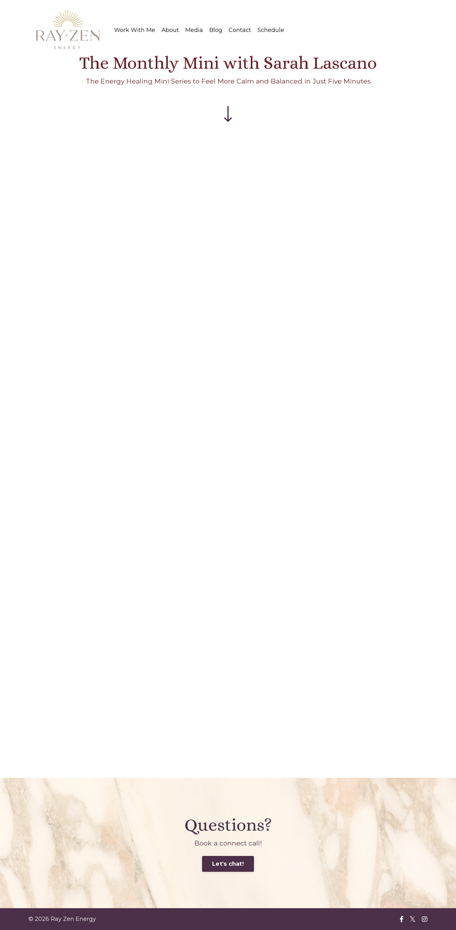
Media (194, 30)
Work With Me (134, 30)
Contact (240, 30)
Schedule (270, 30)
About (170, 30)
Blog (215, 30)
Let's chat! (228, 863)
